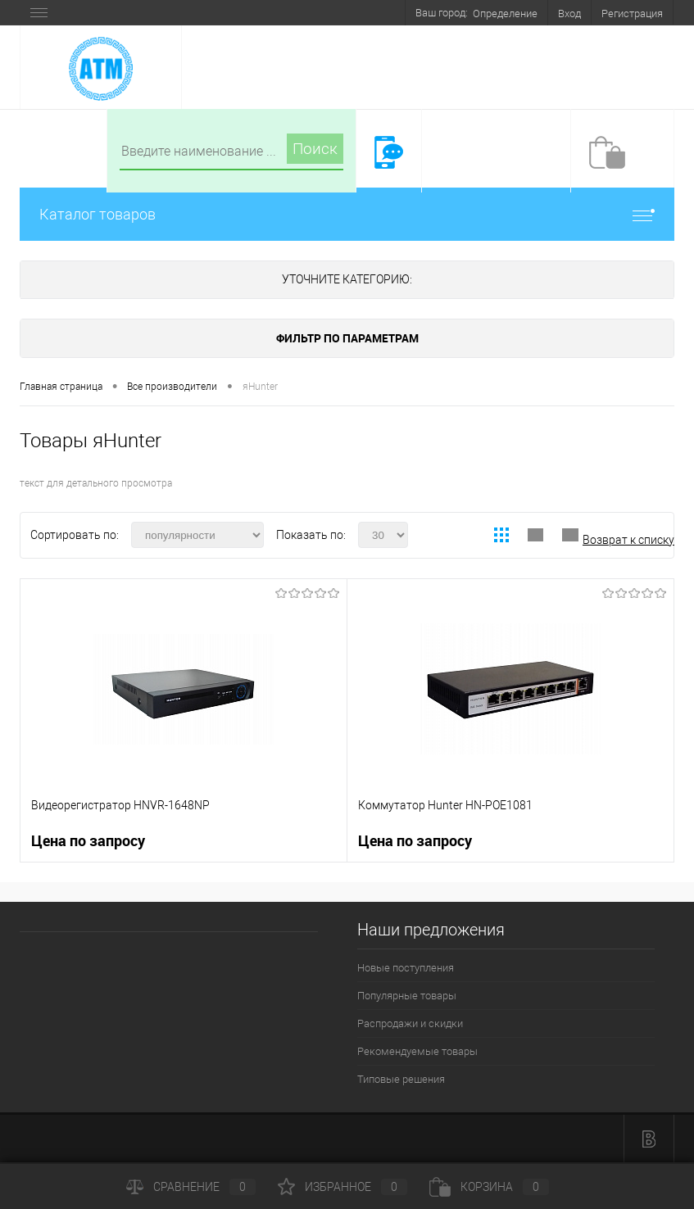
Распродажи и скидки (410, 1023)
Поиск (315, 148)
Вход (569, 13)
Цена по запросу (88, 840)
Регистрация (632, 13)
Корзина (489, 1186)
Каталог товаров (347, 214)
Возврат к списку (628, 539)
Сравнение (191, 1186)
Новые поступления (405, 968)
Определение (505, 13)
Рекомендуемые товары (417, 1051)
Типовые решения (401, 1079)
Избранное (342, 1186)
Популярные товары (406, 995)
